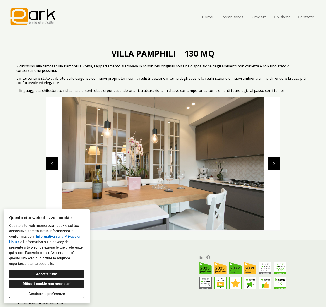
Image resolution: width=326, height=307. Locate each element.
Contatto (306, 17)
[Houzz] (201, 257)
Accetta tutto (46, 274)
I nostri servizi (232, 17)
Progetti (259, 17)
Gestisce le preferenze (47, 294)
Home (207, 17)
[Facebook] (208, 257)
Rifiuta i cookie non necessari (47, 284)
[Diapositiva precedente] (52, 163)
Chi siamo (282, 17)
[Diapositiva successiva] (274, 163)
